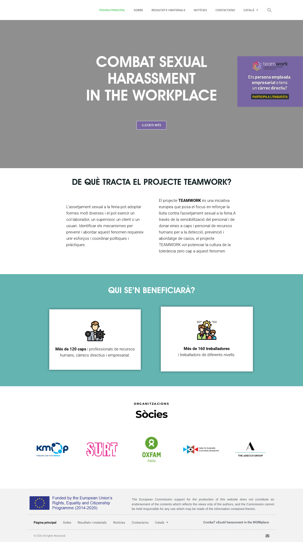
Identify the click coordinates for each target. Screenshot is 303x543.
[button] (269, 10)
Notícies (200, 10)
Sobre (138, 10)
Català (250, 10)
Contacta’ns (225, 10)
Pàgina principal (112, 10)
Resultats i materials (168, 10)
